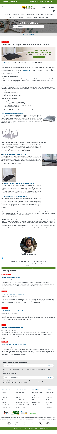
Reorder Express (19, 395)
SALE (47, 17)
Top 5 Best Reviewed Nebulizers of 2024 (12, 327)
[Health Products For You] (28, 7)
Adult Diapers (4, 308)
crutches (11, 94)
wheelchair (34, 69)
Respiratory (30, 14)
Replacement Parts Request (22, 404)
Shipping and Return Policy (22, 402)
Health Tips (49, 397)
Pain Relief (4, 291)
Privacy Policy (5, 404)
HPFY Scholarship (36, 400)
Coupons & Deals (50, 392)
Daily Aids (11, 17)
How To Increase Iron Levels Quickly (11, 277)
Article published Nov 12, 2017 (18, 62)
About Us (4, 392)
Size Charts (49, 402)
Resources (49, 389)
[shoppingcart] (53, 7)
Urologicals (16, 14)
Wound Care (7, 14)
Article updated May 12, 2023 (34, 62)
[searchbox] (28, 11)
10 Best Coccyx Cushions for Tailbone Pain (13, 294)
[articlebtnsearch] (28, 28)
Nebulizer (4, 325)
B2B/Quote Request (20, 407)
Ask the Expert (49, 407)
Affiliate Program (36, 402)
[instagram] (24, 423)
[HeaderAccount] (49, 7)
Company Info (6, 389)
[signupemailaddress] (25, 365)
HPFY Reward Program (37, 392)
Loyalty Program (36, 397)
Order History (19, 397)
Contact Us (44, 7)
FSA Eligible (48, 400)
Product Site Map (6, 407)
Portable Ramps (5, 41)
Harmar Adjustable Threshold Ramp (12, 113)
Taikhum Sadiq (6, 62)
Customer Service (21, 389)
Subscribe (50, 366)
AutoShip (34, 404)
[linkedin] (32, 423)
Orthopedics (39, 14)
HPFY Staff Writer (6, 280)
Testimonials (5, 400)
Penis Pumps (4, 341)
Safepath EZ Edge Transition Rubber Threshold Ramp (19, 183)
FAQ (47, 404)
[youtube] (40, 423)
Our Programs (36, 389)
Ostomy (23, 14)
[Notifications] (52, 7)
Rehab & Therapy (39, 17)
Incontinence (19, 17)
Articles (48, 395)
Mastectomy (28, 17)
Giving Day (34, 395)
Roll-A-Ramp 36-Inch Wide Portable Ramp (15, 196)
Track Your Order (20, 392)
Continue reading (28, 268)
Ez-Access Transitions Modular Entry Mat (14, 154)
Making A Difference (6, 274)
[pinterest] (48, 423)
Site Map (4, 402)
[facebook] (16, 423)
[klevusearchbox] (54, 11)
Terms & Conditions (20, 400)
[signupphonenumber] (25, 377)
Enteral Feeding (49, 14)
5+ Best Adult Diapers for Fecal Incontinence (14, 311)
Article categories (28, 34)
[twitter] (9, 423)
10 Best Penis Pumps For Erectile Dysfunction (14, 344)
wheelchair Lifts (26, 70)
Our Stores (4, 397)
